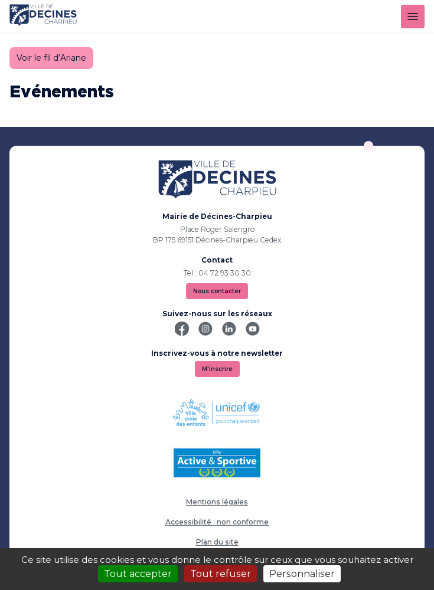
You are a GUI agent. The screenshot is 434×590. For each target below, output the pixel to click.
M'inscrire (217, 369)
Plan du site (217, 541)
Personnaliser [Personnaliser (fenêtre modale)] (302, 573)
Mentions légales (217, 501)
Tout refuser (220, 573)
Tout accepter (138, 573)
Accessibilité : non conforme (217, 521)
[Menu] (413, 16)
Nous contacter (217, 291)
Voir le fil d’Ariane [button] (51, 58)
